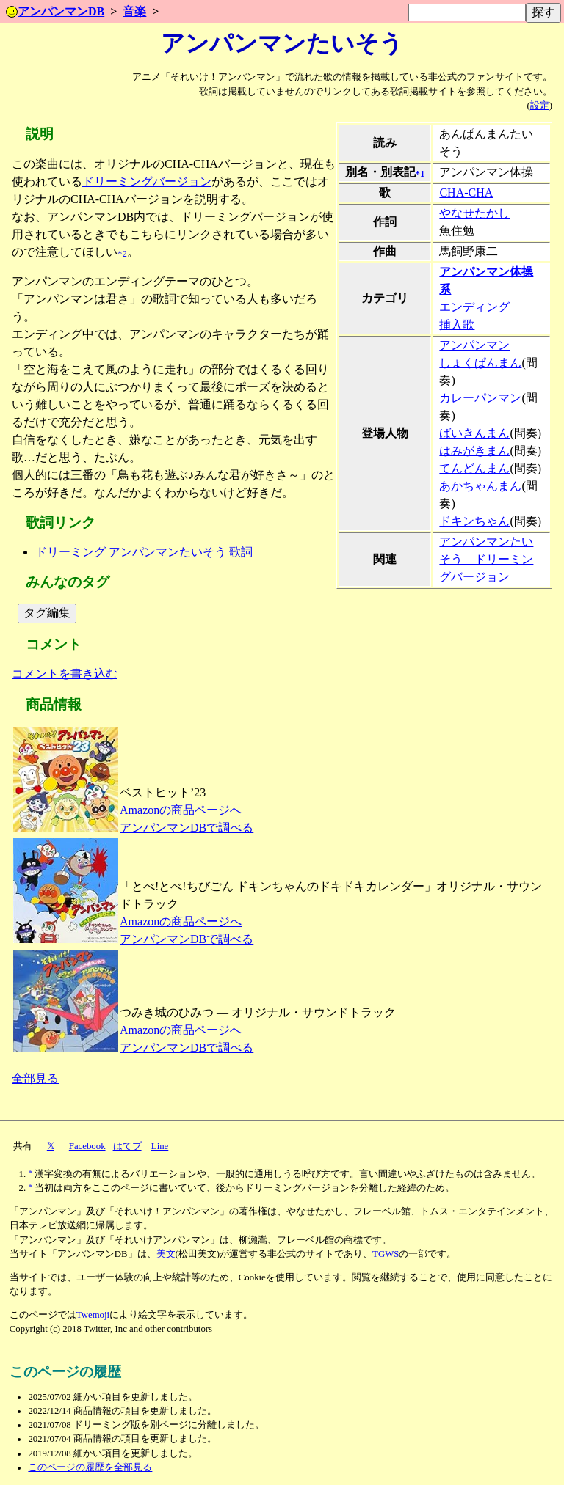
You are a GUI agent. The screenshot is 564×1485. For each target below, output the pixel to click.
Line (159, 1146)
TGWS (385, 1254)
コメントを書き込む (65, 673)
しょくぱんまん (480, 362)
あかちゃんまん (480, 486)
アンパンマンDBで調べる (186, 827)
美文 (166, 1254)
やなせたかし (474, 213)
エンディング (474, 307)
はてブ (127, 1146)
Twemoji (92, 1315)
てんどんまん (474, 468)
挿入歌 (456, 324)
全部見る (35, 1078)
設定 (539, 105)
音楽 (134, 11)
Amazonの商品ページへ (181, 810)
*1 (420, 174)
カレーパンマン (480, 398)
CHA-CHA (466, 192)
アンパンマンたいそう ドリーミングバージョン (486, 559)
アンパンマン (474, 345)
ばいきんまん (474, 433)
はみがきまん (474, 450)
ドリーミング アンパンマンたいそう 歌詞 (144, 552)
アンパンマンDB (55, 11)
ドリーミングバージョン (147, 181)
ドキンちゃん (474, 521)
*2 (122, 253)
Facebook (87, 1146)
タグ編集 (47, 612)
